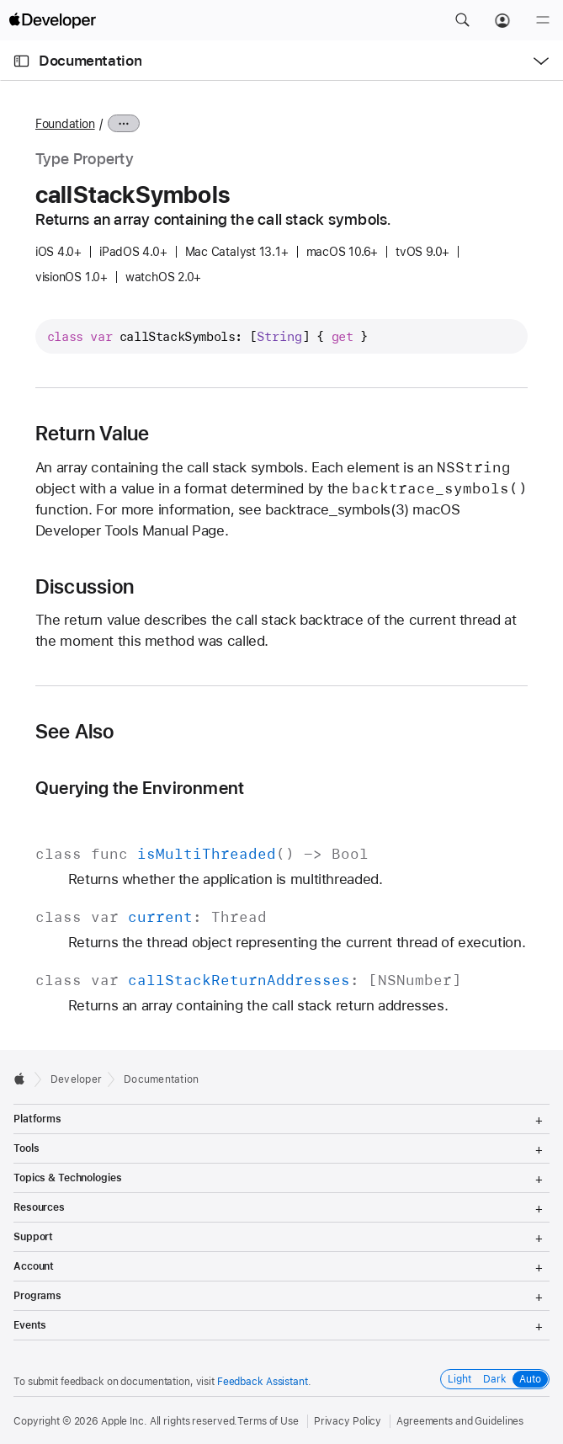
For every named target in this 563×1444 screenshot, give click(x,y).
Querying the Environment (140, 787)
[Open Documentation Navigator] (21, 61)
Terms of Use (268, 1421)
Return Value (92, 433)
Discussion (84, 587)
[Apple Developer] (52, 20)
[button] (462, 20)
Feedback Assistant (262, 1382)
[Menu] (543, 20)
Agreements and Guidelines (459, 1421)
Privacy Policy (347, 1421)
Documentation (90, 60)
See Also (74, 731)
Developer (76, 1079)
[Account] (502, 20)
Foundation (65, 124)
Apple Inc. (124, 1421)
